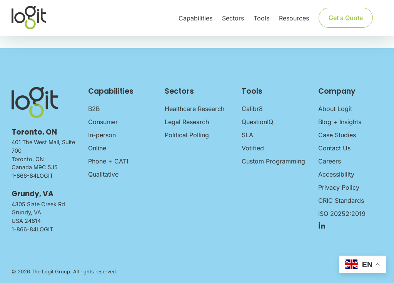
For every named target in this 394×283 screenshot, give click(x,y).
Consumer (103, 122)
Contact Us (334, 148)
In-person (102, 135)
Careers (329, 161)
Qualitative (103, 174)
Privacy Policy (338, 187)
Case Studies (337, 135)
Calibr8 (252, 109)
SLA (247, 135)
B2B (94, 109)
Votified (253, 148)
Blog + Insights (339, 122)
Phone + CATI (108, 161)
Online (97, 148)
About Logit (335, 109)
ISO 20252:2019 (342, 213)
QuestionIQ (257, 122)
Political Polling (187, 135)
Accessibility (336, 174)
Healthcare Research (194, 109)
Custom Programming (273, 161)
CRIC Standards (341, 200)
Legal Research (187, 122)
